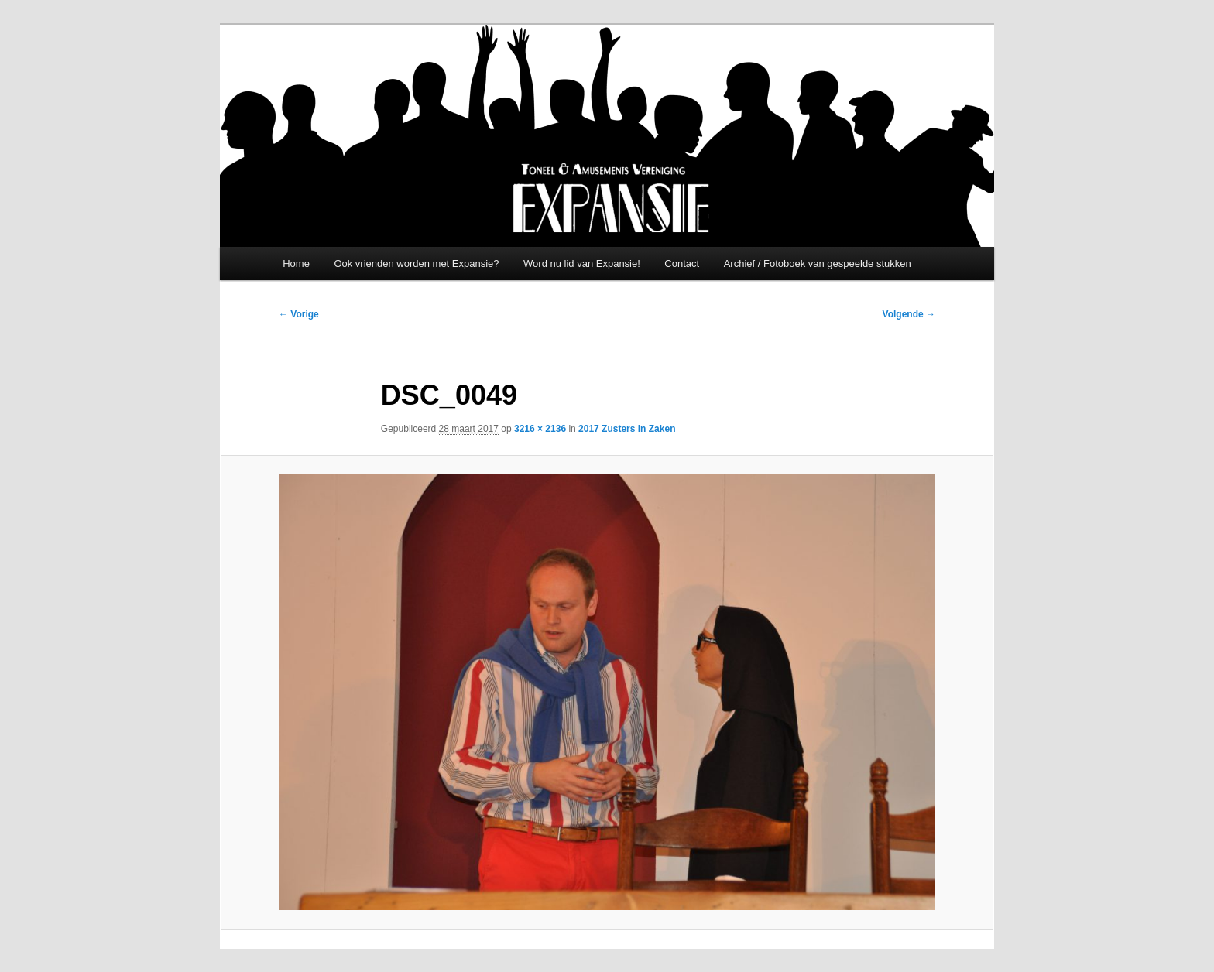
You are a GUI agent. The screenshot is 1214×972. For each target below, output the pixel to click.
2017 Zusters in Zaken (626, 428)
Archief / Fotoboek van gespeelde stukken (817, 263)
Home (296, 263)
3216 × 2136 (540, 428)
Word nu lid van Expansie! (581, 263)
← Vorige (299, 314)
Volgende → (909, 314)
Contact (681, 263)
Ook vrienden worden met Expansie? (416, 263)
